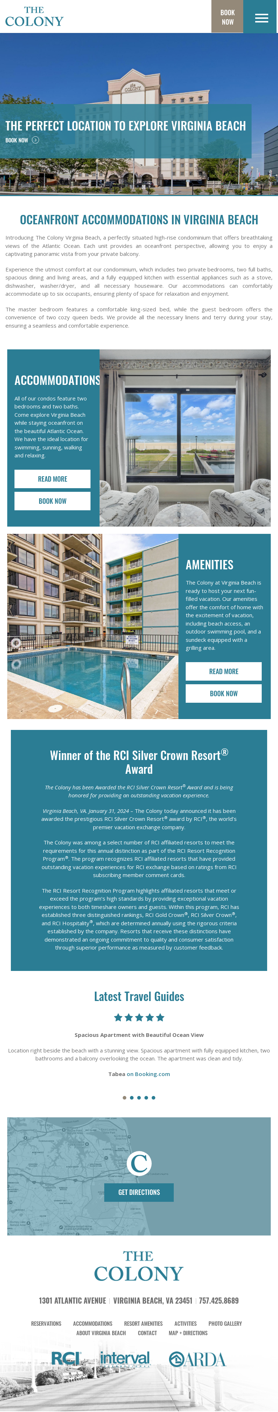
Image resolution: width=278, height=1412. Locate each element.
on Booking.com (148, 1074)
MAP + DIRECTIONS (188, 1334)
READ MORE (52, 478)
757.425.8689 (219, 1302)
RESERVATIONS (46, 1325)
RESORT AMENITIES (143, 1325)
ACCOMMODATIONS (92, 1325)
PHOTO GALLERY (225, 1325)
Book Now (226, 17)
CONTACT (147, 1334)
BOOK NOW (22, 140)
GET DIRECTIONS (139, 1192)
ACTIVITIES (185, 1325)
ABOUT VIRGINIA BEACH (101, 1334)
